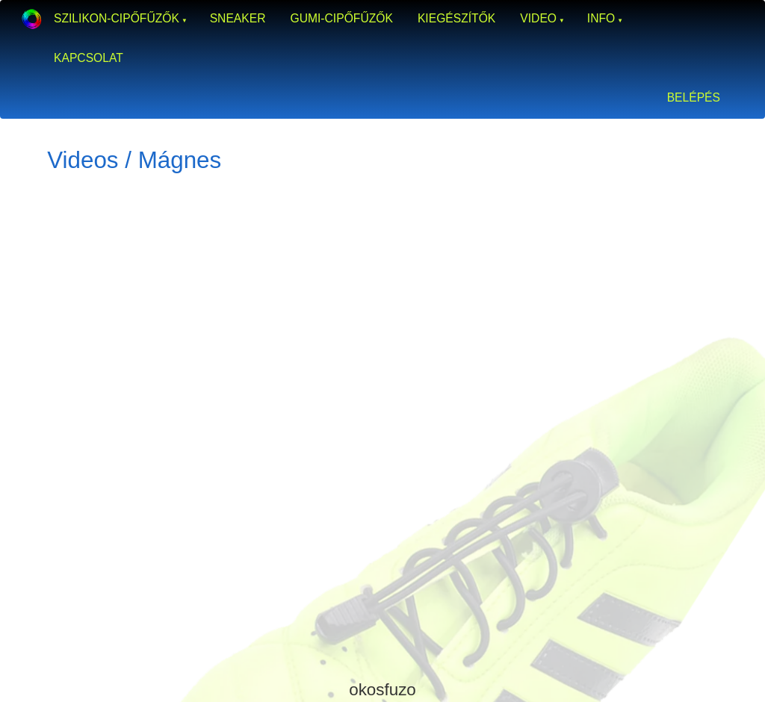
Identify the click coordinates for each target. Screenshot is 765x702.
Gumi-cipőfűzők (341, 18)
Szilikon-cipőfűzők (116, 18)
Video (538, 18)
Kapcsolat (88, 58)
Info (601, 18)
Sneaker (238, 18)
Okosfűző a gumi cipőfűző (31, 18)
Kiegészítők (456, 18)
